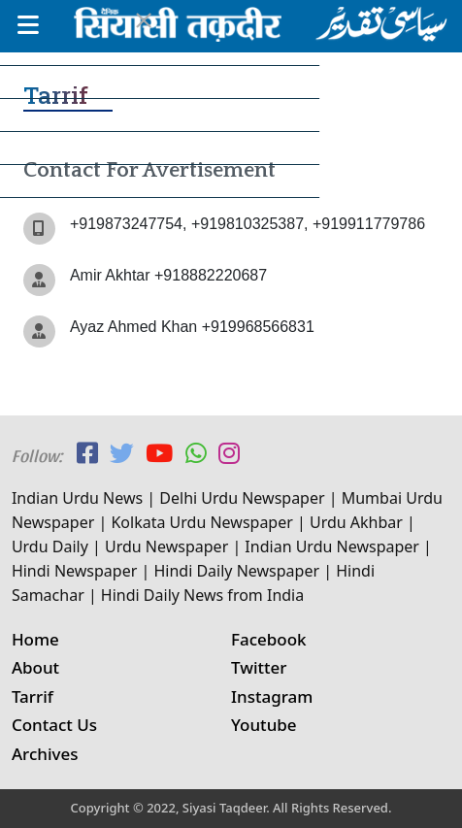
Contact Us (54, 724)
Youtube (264, 724)
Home (35, 639)
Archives (45, 754)
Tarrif (32, 696)
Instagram (272, 696)
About (35, 667)
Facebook (269, 639)
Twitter (259, 667)
